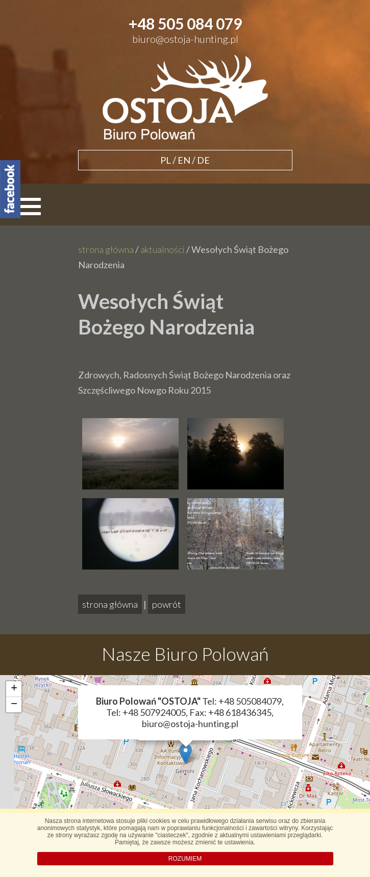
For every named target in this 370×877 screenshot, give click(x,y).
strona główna (106, 249)
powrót (166, 604)
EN (184, 160)
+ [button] (14, 689)
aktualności (162, 249)
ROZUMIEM (185, 858)
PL (165, 160)
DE (203, 160)
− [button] (14, 704)
